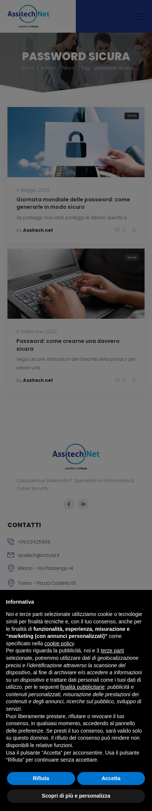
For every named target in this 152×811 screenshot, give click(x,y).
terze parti (112, 650)
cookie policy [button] (59, 643)
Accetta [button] (110, 778)
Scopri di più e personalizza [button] (76, 796)
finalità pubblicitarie (82, 687)
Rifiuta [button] (41, 778)
